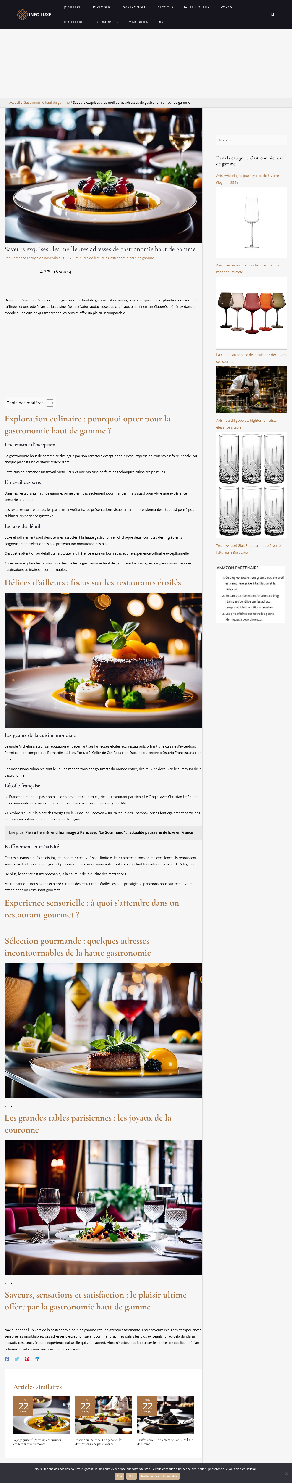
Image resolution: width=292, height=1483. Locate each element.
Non (131, 1476)
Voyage (212, 7)
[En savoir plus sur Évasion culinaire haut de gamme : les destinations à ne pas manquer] (103, 1414)
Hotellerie (236, 7)
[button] (273, 15)
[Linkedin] (37, 1358)
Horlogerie (98, 7)
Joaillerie (72, 7)
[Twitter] (17, 1358)
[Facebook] (7, 1358)
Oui (119, 1476)
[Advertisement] (146, 63)
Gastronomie (129, 7)
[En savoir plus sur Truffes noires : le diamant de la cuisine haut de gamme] (165, 1414)
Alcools (156, 7)
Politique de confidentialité (159, 1476)
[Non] (286, 1473)
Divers (127, 22)
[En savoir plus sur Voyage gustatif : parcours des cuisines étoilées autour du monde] (41, 1414)
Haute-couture (184, 7)
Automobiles (75, 22)
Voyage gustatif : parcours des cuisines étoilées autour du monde (37, 1442)
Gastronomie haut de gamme (131, 258)
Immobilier (104, 22)
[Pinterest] (27, 1358)
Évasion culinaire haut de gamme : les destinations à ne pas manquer (98, 1442)
